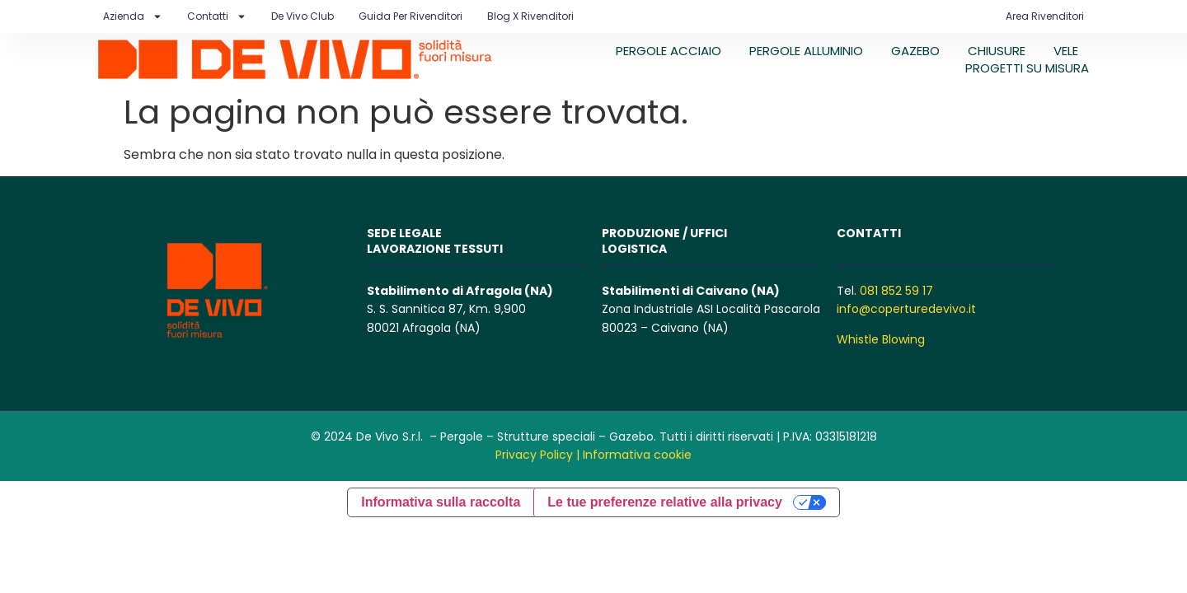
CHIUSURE (996, 50)
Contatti (216, 16)
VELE (1065, 50)
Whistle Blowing (881, 339)
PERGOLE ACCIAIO (668, 50)
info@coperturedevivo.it (906, 309)
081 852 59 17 (896, 290)
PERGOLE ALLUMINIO (806, 50)
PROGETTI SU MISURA (1027, 68)
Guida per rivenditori (410, 16)
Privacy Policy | (537, 454)
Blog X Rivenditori (530, 16)
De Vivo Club (302, 16)
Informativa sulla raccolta (440, 502)
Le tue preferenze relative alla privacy (664, 502)
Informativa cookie (637, 454)
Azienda (132, 16)
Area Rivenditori (1045, 16)
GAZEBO (915, 50)
